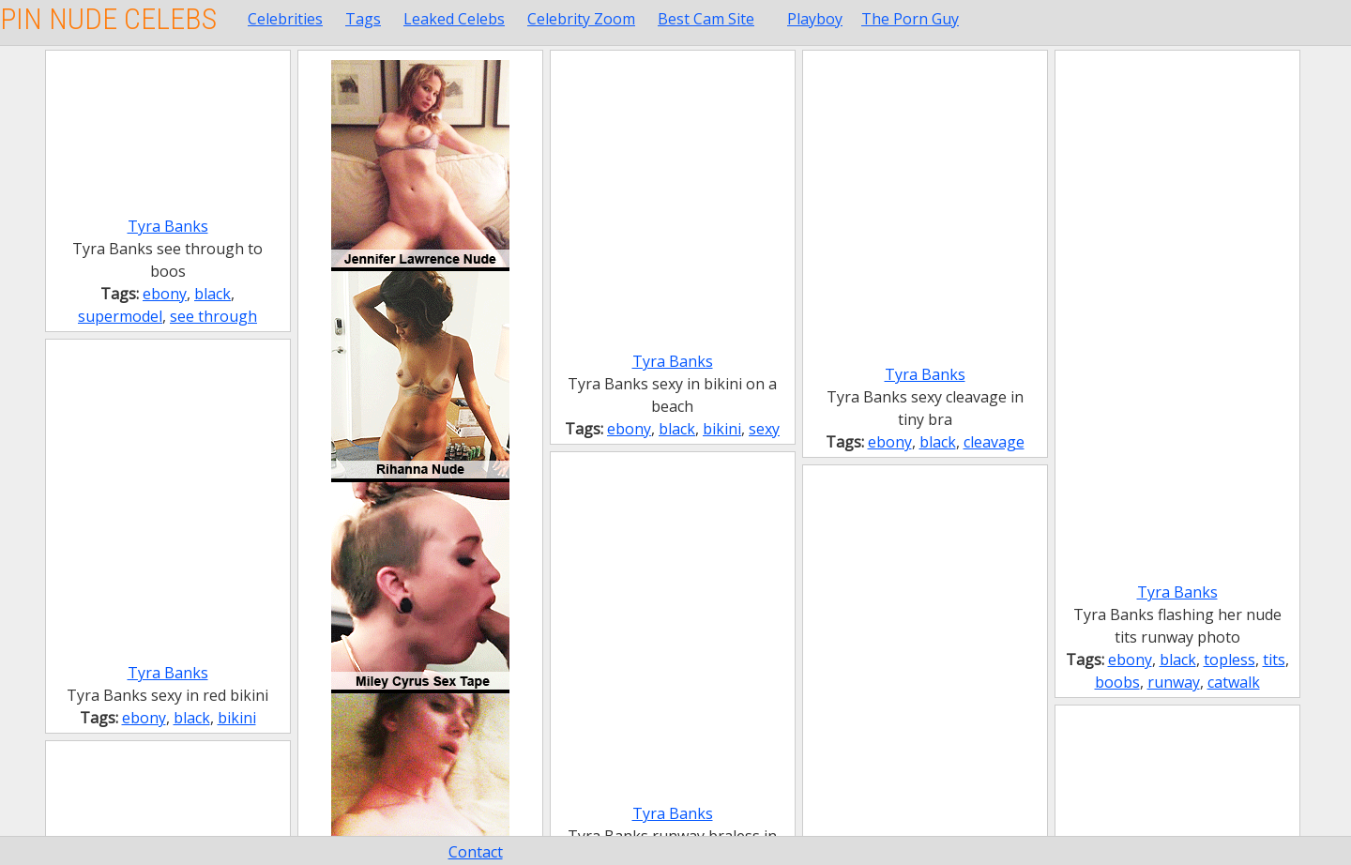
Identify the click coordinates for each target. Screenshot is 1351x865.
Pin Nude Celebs (108, 19)
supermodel (120, 316)
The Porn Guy (910, 18)
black (212, 293)
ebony (165, 293)
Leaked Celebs (454, 18)
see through (213, 316)
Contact (475, 852)
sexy (764, 428)
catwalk (1233, 682)
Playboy (814, 18)
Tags (363, 18)
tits (1274, 659)
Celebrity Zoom (581, 18)
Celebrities (285, 18)
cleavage (994, 442)
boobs (1117, 682)
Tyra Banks (168, 226)
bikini (722, 428)
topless (1229, 659)
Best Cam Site (706, 18)
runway (1173, 682)
